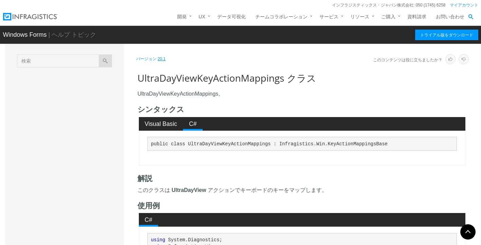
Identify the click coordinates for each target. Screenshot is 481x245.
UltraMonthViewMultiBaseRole (75, 239)
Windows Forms (25, 34)
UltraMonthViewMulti (65, 215)
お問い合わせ (450, 16)
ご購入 (388, 16)
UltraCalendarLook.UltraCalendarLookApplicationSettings (82, 127)
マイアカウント (464, 5)
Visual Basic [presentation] (161, 123)
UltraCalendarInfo (61, 81)
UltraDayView (57, 142)
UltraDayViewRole (62, 204)
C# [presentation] (193, 123)
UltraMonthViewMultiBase (70, 227)
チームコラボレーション (281, 16)
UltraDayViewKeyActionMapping (77, 154)
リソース (359, 16)
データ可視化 (231, 16)
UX (202, 16)
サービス (328, 16)
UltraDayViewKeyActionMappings (81, 166)
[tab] (161, 124)
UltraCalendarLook (63, 112)
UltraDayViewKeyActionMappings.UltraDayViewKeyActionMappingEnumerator (83, 185)
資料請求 (416, 16)
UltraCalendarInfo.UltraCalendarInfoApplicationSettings (82, 97)
